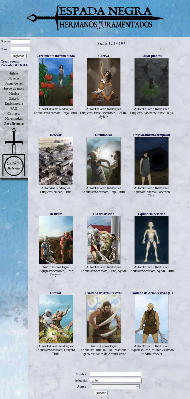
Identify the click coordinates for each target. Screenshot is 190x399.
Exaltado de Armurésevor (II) (151, 293)
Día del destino (103, 214)
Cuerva (103, 56)
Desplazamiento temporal (151, 135)
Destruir (56, 214)
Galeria (13, 98)
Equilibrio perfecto (151, 214)
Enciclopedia (14, 103)
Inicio (14, 73)
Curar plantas (151, 56)
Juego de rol (14, 83)
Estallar (55, 293)
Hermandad (14, 118)
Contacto (13, 113)
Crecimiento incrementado (56, 56)
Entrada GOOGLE (15, 65)
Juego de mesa (14, 88)
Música (14, 93)
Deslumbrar (103, 135)
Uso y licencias (13, 123)
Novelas (14, 78)
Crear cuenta (10, 61)
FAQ (14, 108)
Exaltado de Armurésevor (103, 293)
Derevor (56, 135)
